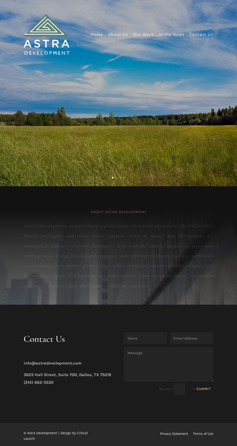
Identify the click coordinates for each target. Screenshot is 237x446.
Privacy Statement (174, 434)
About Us (118, 34)
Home (97, 34)
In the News (171, 34)
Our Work (143, 34)
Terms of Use (203, 434)
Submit (203, 389)
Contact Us (201, 34)
